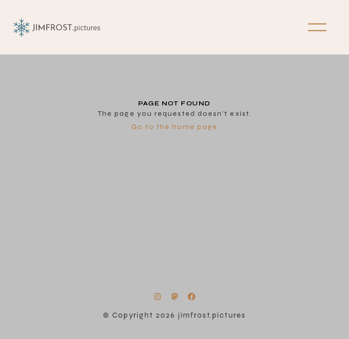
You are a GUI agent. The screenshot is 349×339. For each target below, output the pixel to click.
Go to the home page (174, 126)
